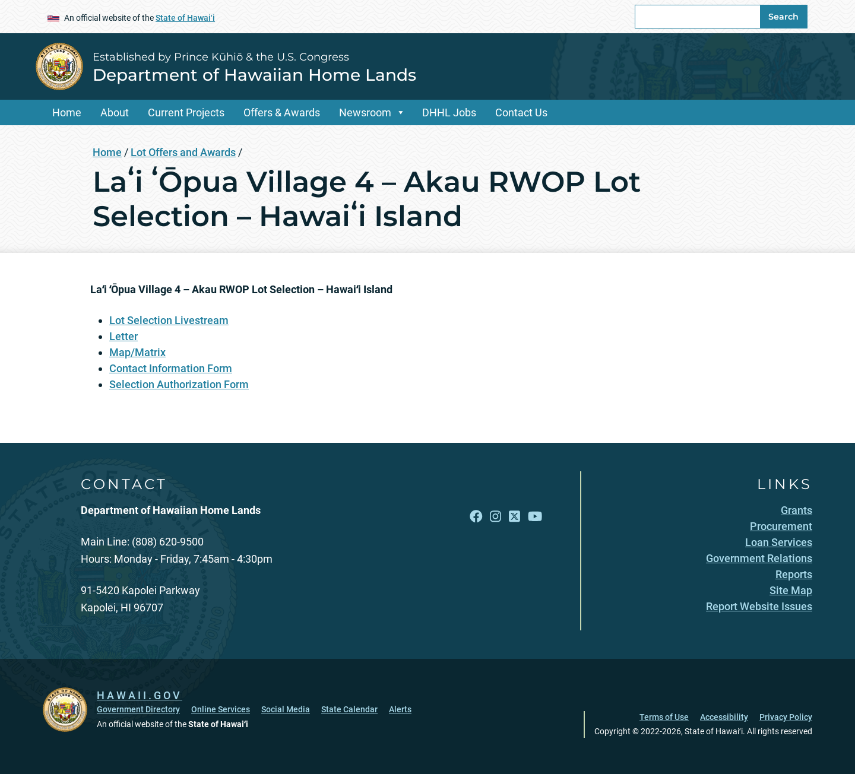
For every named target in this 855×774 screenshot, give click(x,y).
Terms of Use (664, 717)
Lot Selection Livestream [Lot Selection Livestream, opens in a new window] (169, 320)
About (114, 112)
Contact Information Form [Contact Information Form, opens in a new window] (170, 368)
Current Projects (186, 112)
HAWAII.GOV (139, 695)
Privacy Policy (785, 717)
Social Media (285, 709)
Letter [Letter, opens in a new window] (123, 336)
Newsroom (365, 112)
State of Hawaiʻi (185, 18)
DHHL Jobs (449, 112)
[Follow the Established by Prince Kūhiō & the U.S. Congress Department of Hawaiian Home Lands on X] (514, 516)
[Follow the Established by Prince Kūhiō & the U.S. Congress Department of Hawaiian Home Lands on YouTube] (535, 516)
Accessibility (724, 717)
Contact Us (521, 112)
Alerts (400, 709)
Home (66, 112)
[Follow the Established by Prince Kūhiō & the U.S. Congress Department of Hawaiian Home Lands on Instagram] (495, 516)
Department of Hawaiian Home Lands (254, 75)
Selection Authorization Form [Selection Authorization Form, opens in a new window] (179, 384)
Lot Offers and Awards (183, 152)
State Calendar (349, 709)
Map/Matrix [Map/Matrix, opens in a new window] (137, 352)
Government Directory (138, 709)
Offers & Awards (281, 112)
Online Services (220, 709)
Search (783, 16)
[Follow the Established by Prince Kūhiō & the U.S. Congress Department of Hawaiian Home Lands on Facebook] (476, 516)
